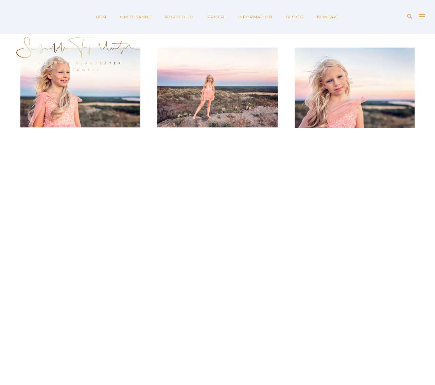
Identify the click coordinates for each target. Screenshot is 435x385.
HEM (101, 16)
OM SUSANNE (136, 16)
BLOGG (294, 16)
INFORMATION (255, 16)
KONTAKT (328, 16)
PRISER (216, 16)
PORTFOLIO (179, 16)
